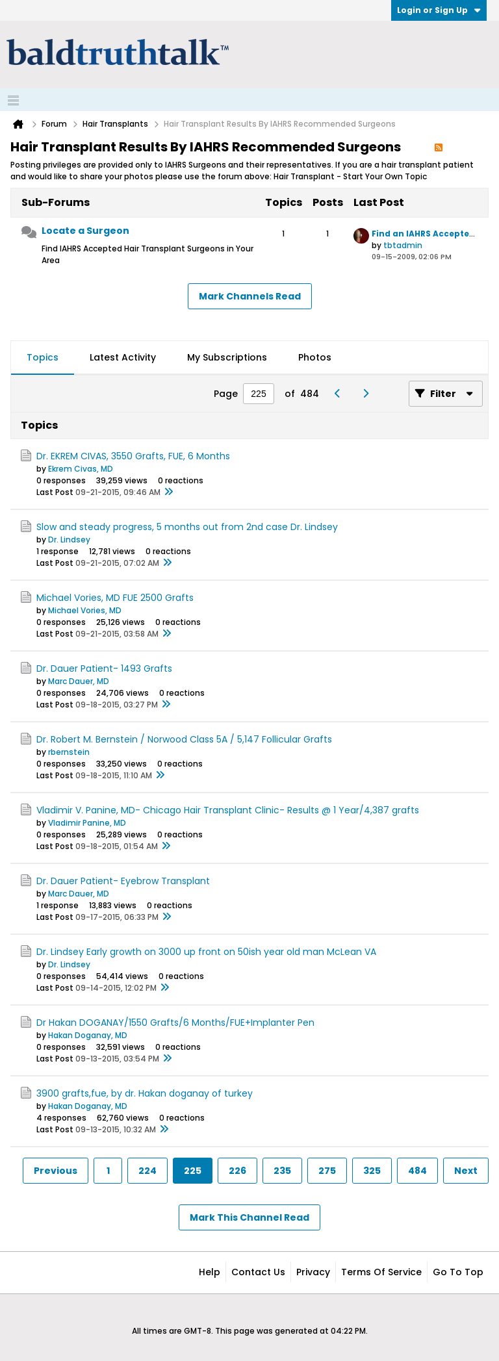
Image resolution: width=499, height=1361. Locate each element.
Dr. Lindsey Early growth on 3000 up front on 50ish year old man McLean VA (206, 951)
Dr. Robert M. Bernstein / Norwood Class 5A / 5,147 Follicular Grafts (184, 739)
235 (282, 1170)
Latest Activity (123, 357)
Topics (42, 357)
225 (192, 1170)
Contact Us (258, 1272)
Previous (55, 1170)
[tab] (42, 358)
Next (466, 1170)
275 (327, 1170)
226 (237, 1170)
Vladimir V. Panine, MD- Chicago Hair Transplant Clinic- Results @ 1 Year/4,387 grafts (227, 810)
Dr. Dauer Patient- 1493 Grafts (104, 668)
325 (372, 1170)
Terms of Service (381, 1272)
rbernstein (69, 751)
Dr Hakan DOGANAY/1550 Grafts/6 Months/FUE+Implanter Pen (175, 1022)
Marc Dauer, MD (78, 681)
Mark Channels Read (250, 296)
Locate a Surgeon (85, 230)
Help (209, 1272)
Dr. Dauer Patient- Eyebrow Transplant (123, 880)
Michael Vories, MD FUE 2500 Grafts (115, 597)
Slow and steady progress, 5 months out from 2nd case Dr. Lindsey (187, 526)
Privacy (313, 1272)
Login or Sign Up (439, 10)
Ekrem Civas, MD (80, 468)
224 (147, 1170)
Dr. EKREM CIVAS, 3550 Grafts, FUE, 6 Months (133, 456)
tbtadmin (402, 245)
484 (417, 1170)
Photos (314, 357)
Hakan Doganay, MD (87, 1035)
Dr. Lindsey (69, 539)
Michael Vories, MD (85, 610)
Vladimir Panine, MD (87, 822)
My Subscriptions (227, 357)
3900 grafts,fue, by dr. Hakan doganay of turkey (144, 1093)
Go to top (458, 1272)
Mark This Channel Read (249, 1217)
